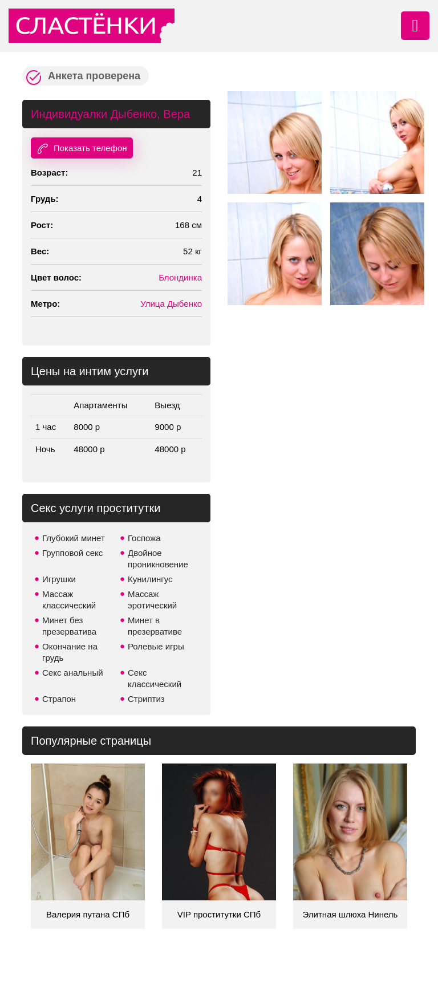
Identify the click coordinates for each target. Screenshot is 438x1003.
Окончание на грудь (70, 652)
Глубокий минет (73, 538)
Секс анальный (72, 672)
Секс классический (154, 678)
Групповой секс (72, 553)
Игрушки (59, 579)
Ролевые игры (156, 646)
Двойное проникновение (158, 558)
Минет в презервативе (155, 625)
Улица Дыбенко (171, 303)
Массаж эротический (152, 599)
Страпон (59, 699)
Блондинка (180, 277)
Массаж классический (69, 599)
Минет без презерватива (69, 625)
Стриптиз (146, 699)
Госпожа (144, 538)
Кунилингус (150, 579)
